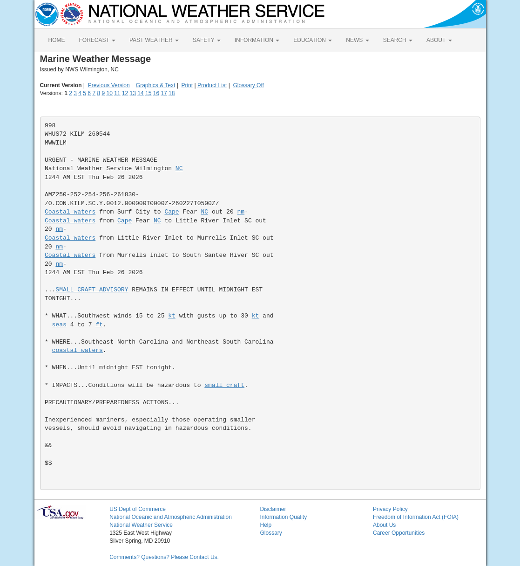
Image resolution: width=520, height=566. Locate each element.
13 (133, 93)
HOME (56, 40)
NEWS (357, 40)
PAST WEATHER (154, 40)
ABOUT (439, 40)
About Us (384, 525)
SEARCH (397, 40)
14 (140, 93)
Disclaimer (273, 509)
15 (148, 93)
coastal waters (77, 350)
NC (179, 168)
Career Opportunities (399, 533)
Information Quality (283, 517)
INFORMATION (257, 40)
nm (241, 211)
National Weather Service (141, 525)
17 (164, 93)
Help (265, 525)
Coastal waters (70, 211)
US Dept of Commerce (137, 509)
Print (187, 85)
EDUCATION (312, 40)
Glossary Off (248, 85)
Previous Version (109, 85)
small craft (224, 385)
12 (125, 93)
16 (156, 93)
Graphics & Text (155, 85)
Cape (171, 211)
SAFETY (207, 40)
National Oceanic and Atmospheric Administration (170, 517)
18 (172, 93)
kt (172, 315)
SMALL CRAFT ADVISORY (91, 289)
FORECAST (97, 40)
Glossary (271, 533)
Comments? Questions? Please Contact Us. (164, 557)
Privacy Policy (390, 509)
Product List (212, 85)
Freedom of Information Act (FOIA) (416, 517)
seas (59, 324)
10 (109, 93)
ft (99, 324)
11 (117, 93)
